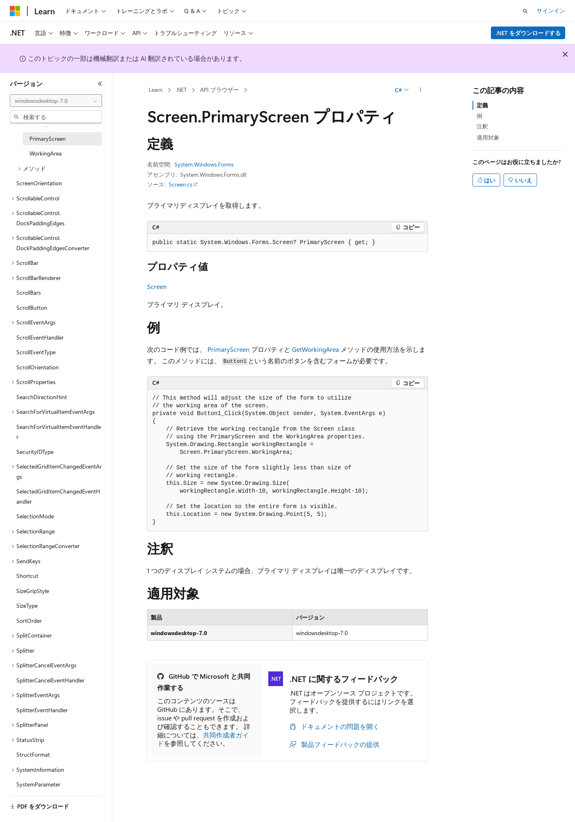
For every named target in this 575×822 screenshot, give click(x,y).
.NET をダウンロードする (528, 33)
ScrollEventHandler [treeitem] (40, 337)
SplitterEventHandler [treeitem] (42, 710)
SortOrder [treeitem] (29, 620)
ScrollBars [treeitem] (28, 292)
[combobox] (56, 100)
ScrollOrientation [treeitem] (37, 367)
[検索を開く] (525, 11)
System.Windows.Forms (204, 164)
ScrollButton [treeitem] (31, 307)
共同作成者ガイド (203, 739)
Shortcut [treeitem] (27, 576)
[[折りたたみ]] (100, 83)
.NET (181, 89)
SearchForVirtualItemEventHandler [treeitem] (58, 432)
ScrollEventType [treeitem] (36, 352)
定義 (482, 105)
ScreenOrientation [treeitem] (39, 183)
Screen (157, 286)
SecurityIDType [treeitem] (34, 451)
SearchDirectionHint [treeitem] (41, 397)
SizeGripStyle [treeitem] (32, 591)
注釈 (482, 126)
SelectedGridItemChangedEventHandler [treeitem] (58, 496)
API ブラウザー (219, 89)
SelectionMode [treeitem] (35, 516)
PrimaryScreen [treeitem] (47, 138)
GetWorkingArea (315, 349)
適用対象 (488, 137)
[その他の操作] (421, 90)
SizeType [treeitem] (27, 605)
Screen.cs (180, 184)
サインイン (551, 10)
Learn (156, 89)
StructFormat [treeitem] (33, 754)
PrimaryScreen (228, 349)
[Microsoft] (15, 11)
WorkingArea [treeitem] (45, 153)
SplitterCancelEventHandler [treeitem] (50, 680)
